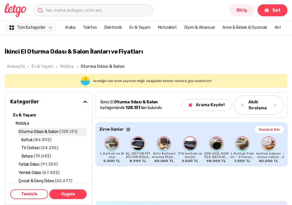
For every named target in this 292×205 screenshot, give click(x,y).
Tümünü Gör (269, 130)
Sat (272, 10)
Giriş (241, 10)
